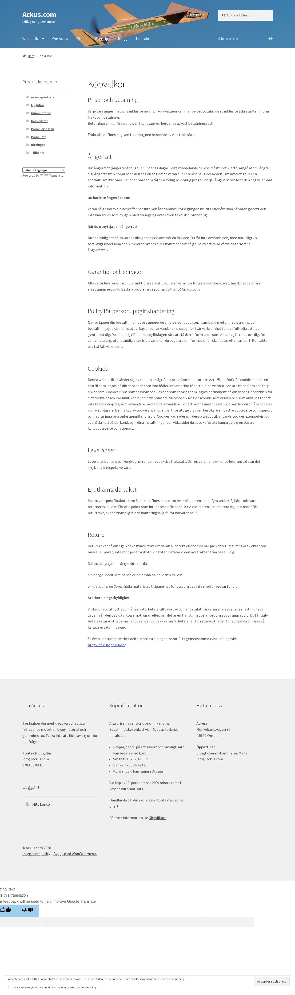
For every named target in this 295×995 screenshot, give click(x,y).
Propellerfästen (42, 129)
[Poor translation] (27, 911)
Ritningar (38, 145)
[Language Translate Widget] (43, 170)
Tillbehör (37, 153)
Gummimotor (41, 113)
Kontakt (143, 38)
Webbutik (30, 38)
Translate (51, 175)
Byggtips (102, 38)
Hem (31, 56)
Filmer (81, 38)
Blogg (123, 38)
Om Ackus (60, 38)
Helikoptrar (39, 121)
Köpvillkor (157, 817)
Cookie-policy (88, 987)
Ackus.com (39, 14)
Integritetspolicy (36, 853)
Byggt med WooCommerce (75, 853)
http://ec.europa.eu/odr (106, 644)
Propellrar (38, 137)
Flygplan (37, 105)
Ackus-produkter (43, 97)
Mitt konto (197, 15)
